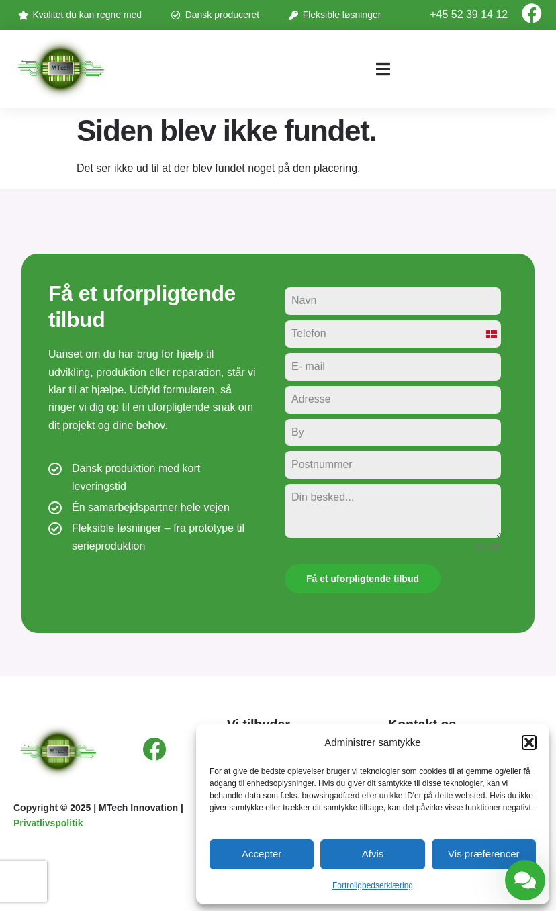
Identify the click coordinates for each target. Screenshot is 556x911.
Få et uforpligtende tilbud (362, 578)
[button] (529, 742)
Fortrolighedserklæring (372, 885)
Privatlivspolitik (48, 823)
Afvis (373, 853)
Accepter (261, 853)
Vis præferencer (483, 853)
